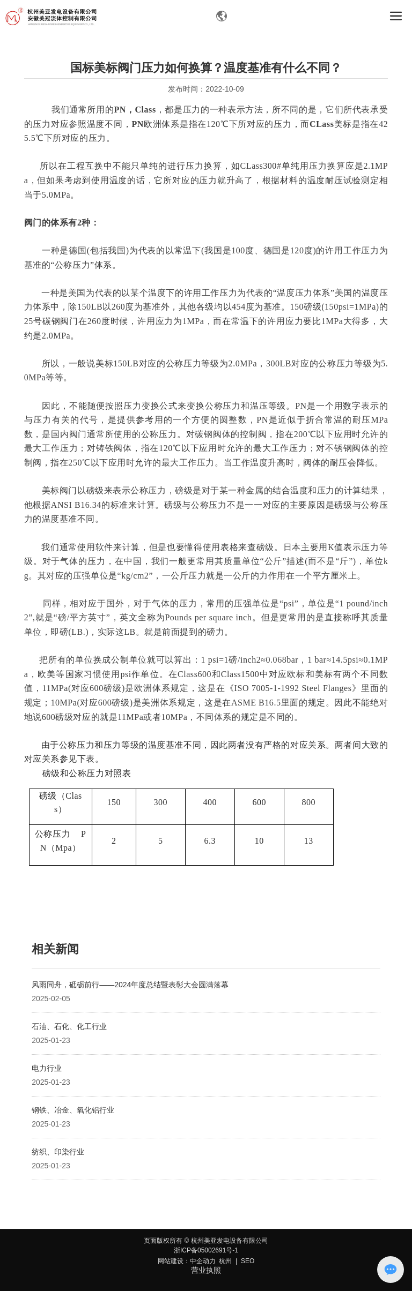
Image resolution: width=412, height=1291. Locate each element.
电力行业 (47, 1068)
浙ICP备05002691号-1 (206, 1250)
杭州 (225, 1261)
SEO (247, 1261)
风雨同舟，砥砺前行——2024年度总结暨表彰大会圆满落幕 (130, 984)
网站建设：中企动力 (187, 1261)
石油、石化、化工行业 (69, 1026)
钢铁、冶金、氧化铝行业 (73, 1110)
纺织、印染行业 (58, 1151)
